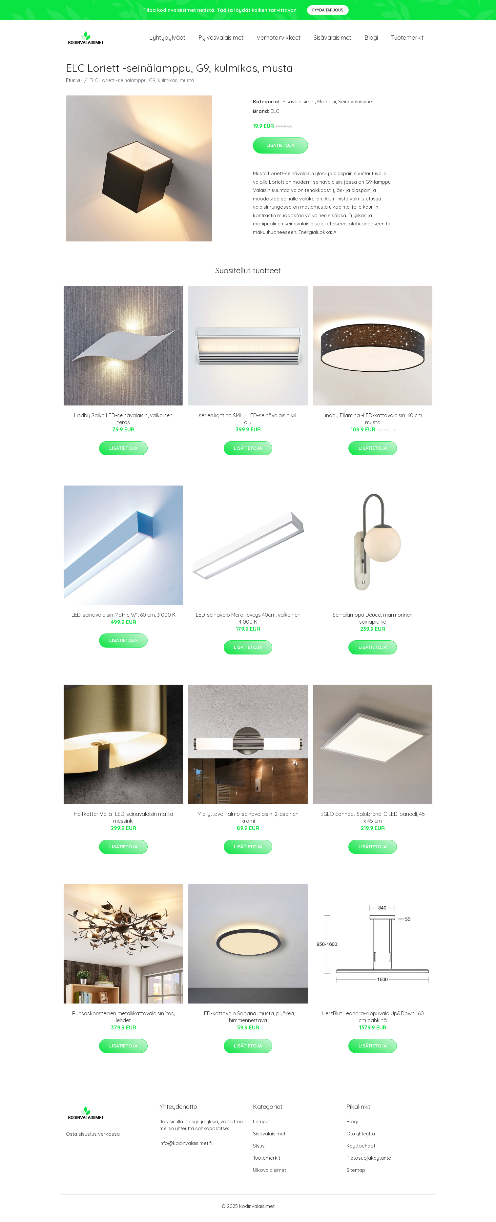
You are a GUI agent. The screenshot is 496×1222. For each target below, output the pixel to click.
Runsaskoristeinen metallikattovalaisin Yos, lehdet (123, 1021)
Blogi (371, 40)
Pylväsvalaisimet (220, 40)
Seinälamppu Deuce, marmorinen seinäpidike (373, 623)
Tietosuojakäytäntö (368, 1162)
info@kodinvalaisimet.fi (185, 1148)
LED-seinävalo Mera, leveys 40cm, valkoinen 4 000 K (248, 623)
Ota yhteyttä (360, 1138)
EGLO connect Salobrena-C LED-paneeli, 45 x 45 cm (372, 822)
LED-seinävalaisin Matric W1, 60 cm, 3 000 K (124, 619)
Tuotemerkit (407, 40)
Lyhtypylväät (167, 40)
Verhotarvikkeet (278, 40)
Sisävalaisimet (332, 40)
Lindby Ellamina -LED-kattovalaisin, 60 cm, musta (372, 423)
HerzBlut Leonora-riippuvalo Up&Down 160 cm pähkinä (373, 1021)
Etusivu (74, 85)
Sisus (259, 1150)
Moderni (326, 106)
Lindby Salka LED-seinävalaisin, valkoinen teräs (123, 423)
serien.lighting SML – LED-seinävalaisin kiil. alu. (248, 423)
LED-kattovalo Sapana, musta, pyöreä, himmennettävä (248, 1021)
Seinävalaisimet (356, 106)
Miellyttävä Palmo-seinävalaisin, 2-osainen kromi (248, 822)
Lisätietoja (280, 150)
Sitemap (355, 1174)
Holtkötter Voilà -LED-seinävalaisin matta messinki (123, 822)
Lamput (261, 1126)
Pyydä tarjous (327, 10)
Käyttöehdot (360, 1150)
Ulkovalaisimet (269, 1174)
